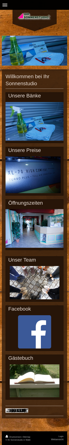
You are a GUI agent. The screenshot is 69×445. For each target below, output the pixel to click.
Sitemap (26, 437)
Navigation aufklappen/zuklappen (34, 5)
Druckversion (14, 437)
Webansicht (57, 439)
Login (61, 436)
